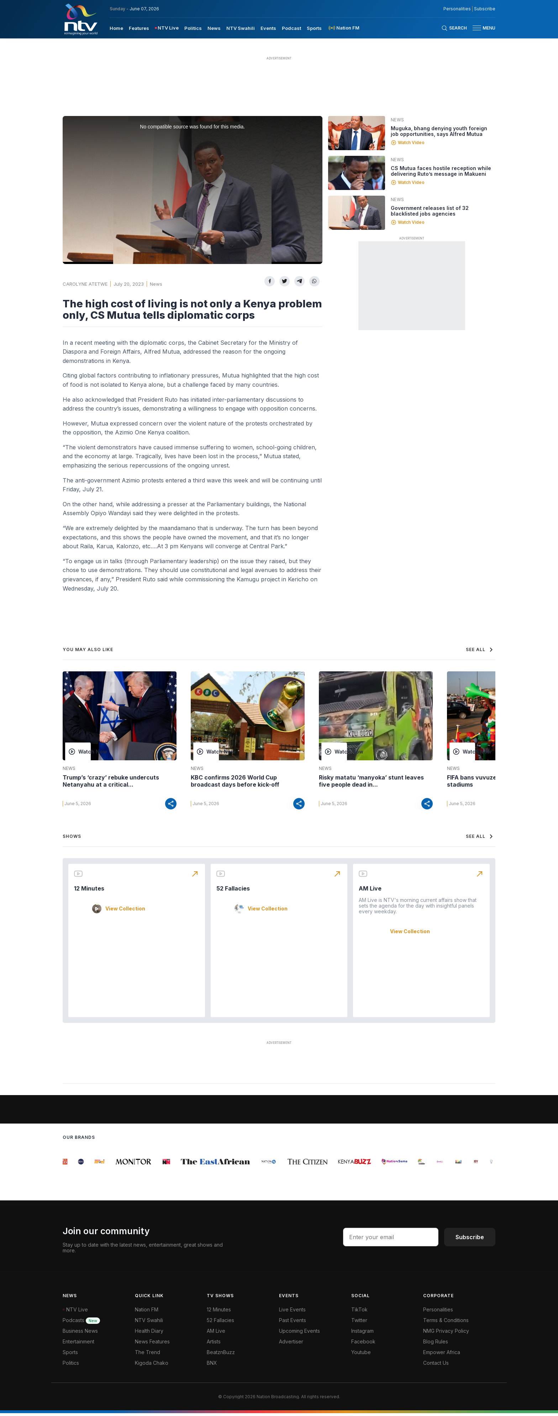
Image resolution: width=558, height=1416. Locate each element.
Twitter (359, 1323)
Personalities (438, 1312)
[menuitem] (116, 28)
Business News (80, 1334)
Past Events (292, 1323)
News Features (152, 1344)
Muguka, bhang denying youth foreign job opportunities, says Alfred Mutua (439, 131)
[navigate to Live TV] (167, 28)
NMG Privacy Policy (446, 1334)
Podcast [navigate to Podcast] (291, 28)
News (156, 284)
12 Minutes (89, 891)
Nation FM (146, 1312)
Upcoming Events (299, 1334)
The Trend (147, 1355)
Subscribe (470, 1239)
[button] (481, 28)
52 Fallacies (233, 891)
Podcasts (81, 1323)
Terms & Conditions (446, 1323)
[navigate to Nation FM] (343, 27)
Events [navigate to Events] (268, 28)
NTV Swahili (149, 1323)
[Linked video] (356, 133)
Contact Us (436, 1366)
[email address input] (390, 1240)
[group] (67, 1164)
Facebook (363, 1344)
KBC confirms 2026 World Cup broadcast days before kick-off (235, 781)
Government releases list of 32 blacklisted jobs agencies (430, 211)
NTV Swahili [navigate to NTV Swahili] (240, 28)
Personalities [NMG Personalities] (457, 8)
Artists (214, 1344)
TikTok (359, 1312)
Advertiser (291, 1344)
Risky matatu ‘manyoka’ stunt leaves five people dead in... (371, 781)
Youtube (361, 1355)
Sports (70, 1355)
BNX (212, 1366)
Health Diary (149, 1334)
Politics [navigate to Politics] (193, 28)
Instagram (362, 1334)
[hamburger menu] (477, 28)
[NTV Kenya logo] (80, 19)
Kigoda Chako (151, 1366)
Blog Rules (435, 1344)
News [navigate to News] (214, 28)
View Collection (125, 911)
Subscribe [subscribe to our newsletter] (484, 8)
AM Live (370, 891)
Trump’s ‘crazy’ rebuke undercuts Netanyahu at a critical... (111, 781)
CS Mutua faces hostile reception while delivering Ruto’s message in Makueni (441, 171)
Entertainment (78, 1344)
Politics (71, 1366)
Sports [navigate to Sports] (314, 28)
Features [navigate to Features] (139, 28)
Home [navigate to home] (116, 28)
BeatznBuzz (221, 1355)
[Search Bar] (454, 28)
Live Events (292, 1312)
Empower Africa (441, 1355)
